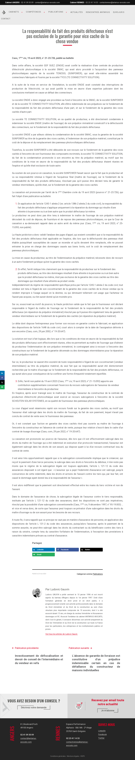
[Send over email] (43, 554)
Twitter (101, 738)
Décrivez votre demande (33, 707)
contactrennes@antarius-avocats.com (115, 2)
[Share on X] (91, 549)
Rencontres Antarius (98, 12)
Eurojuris (118, 12)
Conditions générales (58, 756)
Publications (55, 12)
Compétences (33, 12)
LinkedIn (102, 731)
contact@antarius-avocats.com (47, 2)
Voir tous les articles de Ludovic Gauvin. (61, 634)
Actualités (77, 12)
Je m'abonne (107, 710)
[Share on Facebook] (67, 549)
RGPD (83, 756)
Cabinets (14, 12)
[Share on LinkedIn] (43, 549)
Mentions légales (73, 756)
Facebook (102, 734)
